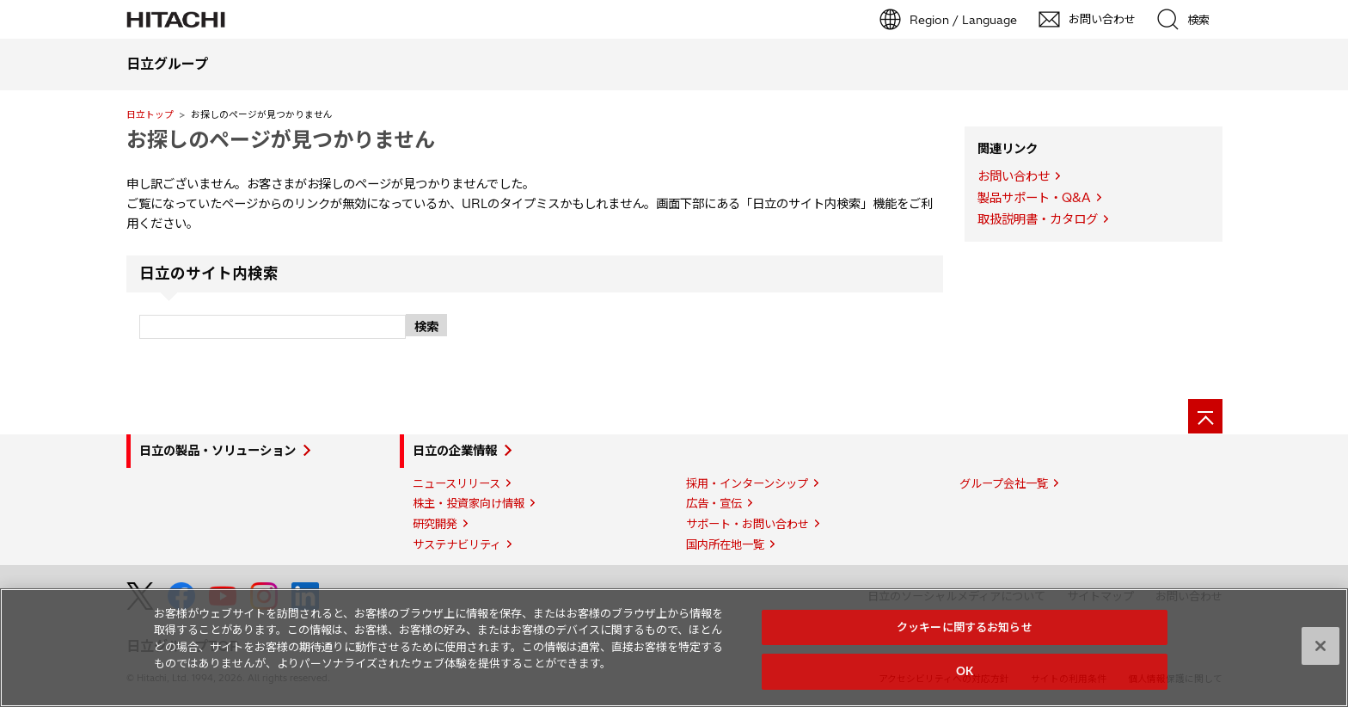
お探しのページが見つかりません (280, 139)
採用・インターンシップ (747, 483)
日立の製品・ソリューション (217, 450)
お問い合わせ (1013, 176)
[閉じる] (1320, 646)
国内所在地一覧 (725, 544)
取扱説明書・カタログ (1037, 219)
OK (964, 671)
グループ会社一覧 (1003, 483)
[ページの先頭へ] (1205, 416)
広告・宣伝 (714, 503)
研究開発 (435, 524)
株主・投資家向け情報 (468, 503)
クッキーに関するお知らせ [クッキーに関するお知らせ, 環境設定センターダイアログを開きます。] (964, 627)
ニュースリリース (456, 483)
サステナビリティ (457, 544)
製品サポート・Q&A (1034, 198)
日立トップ (150, 114)
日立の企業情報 (455, 450)
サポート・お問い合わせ (747, 524)
